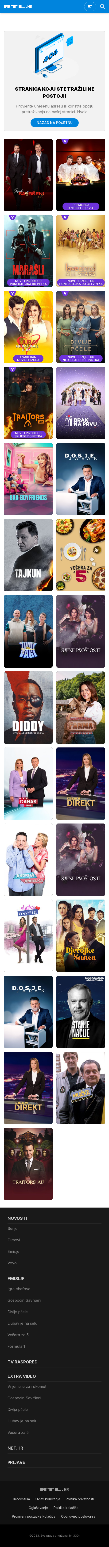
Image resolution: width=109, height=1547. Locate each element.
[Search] (102, 6)
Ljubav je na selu (22, 1323)
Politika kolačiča (66, 1508)
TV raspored (23, 1361)
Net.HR (15, 1448)
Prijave (16, 1462)
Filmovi (14, 1240)
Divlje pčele (18, 1311)
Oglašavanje (38, 1508)
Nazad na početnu (55, 123)
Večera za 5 (18, 1334)
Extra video (22, 1376)
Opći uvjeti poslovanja (78, 1516)
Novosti (17, 1218)
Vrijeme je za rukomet (27, 1386)
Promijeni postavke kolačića (33, 1516)
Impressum (21, 1499)
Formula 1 (16, 1346)
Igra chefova (19, 1288)
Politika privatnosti (80, 1499)
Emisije (13, 1251)
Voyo (12, 1263)
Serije (12, 1228)
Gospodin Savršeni (24, 1300)
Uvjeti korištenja (47, 1499)
